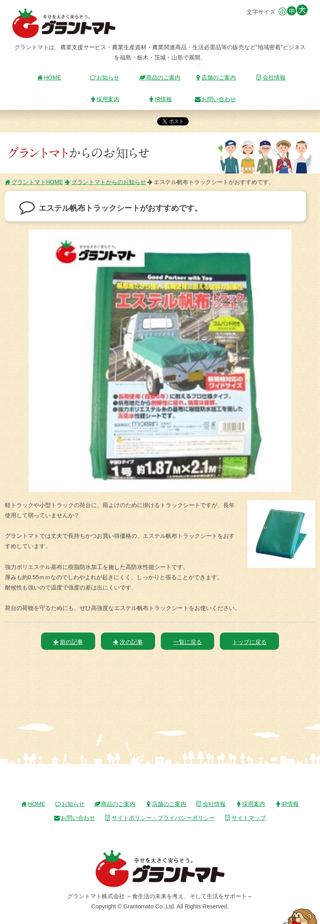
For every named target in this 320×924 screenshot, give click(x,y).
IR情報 (160, 99)
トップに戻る (249, 642)
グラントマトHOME (34, 182)
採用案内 (104, 99)
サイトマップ (245, 818)
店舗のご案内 (215, 77)
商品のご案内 (160, 77)
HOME (49, 77)
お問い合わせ (215, 99)
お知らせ (104, 77)
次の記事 (128, 642)
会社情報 (271, 77)
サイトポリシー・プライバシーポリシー (160, 818)
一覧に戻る (187, 642)
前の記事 (68, 642)
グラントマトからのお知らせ (105, 182)
